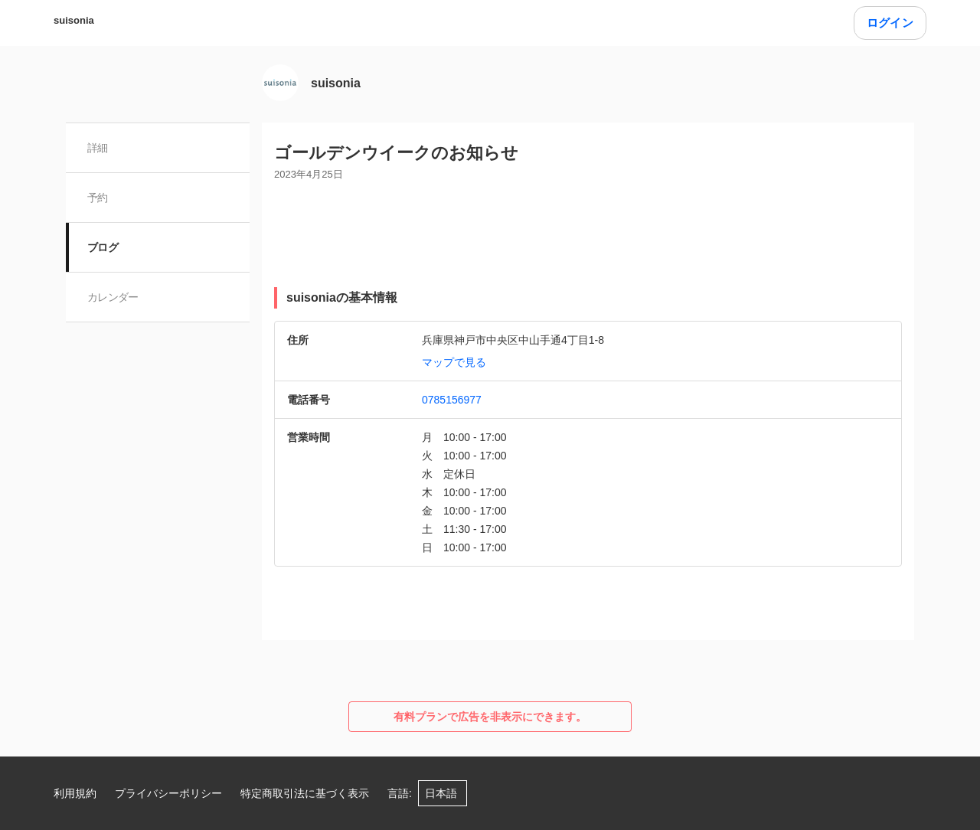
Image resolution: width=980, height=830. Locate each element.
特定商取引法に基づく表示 (304, 793)
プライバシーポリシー (168, 793)
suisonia (74, 20)
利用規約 (75, 793)
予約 (97, 197)
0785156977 (452, 400)
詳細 (97, 148)
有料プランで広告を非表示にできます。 (490, 717)
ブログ (102, 247)
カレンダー (113, 297)
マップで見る (454, 362)
